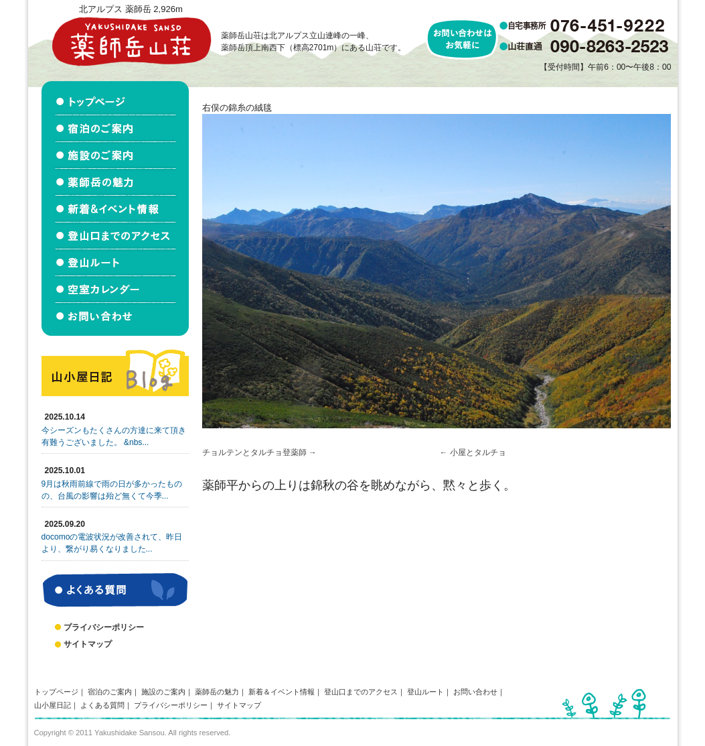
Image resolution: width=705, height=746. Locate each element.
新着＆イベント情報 (281, 692)
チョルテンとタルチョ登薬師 (254, 452)
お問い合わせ (475, 692)
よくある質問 (102, 705)
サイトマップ (88, 644)
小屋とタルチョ (478, 452)
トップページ (56, 692)
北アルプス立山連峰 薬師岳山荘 (131, 41)
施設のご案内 (163, 692)
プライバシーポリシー (104, 627)
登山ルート (425, 692)
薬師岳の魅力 (217, 692)
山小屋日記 (52, 705)
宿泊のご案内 (110, 692)
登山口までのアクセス (361, 692)
